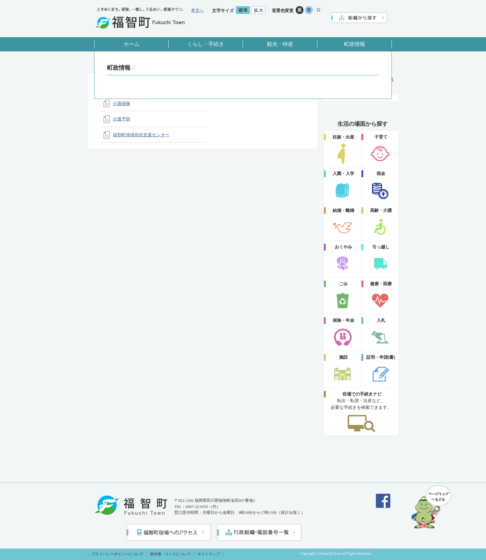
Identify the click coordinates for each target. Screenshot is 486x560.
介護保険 (121, 103)
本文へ (197, 10)
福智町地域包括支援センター (141, 134)
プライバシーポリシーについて (117, 554)
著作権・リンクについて (170, 554)
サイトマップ (208, 554)
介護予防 (121, 118)
